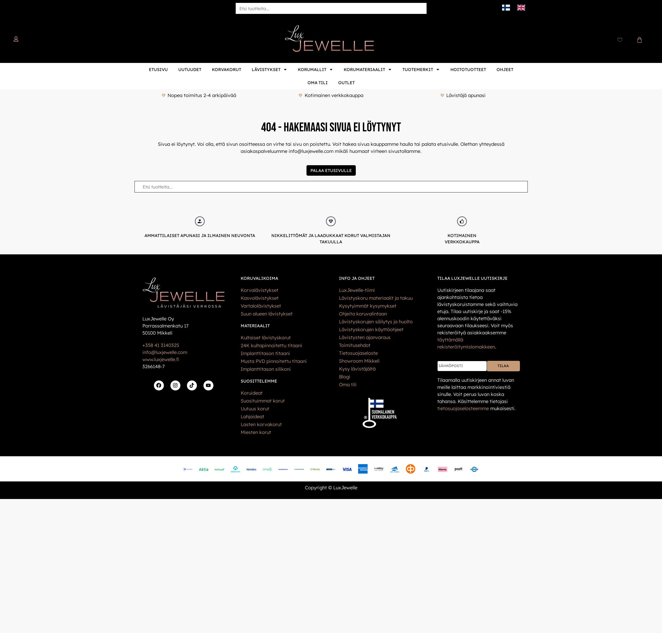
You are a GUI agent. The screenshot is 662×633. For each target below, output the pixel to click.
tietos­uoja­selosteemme (463, 408)
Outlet (346, 82)
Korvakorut (226, 69)
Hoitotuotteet (468, 69)
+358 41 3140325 (160, 345)
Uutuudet (189, 69)
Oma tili (318, 82)
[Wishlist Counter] (619, 39)
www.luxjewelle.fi (160, 359)
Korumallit (315, 69)
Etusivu (158, 69)
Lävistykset (269, 69)
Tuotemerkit (421, 69)
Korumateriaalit (368, 69)
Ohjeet (505, 69)
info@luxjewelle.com (164, 352)
